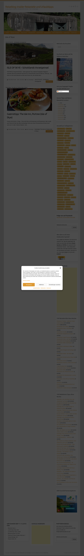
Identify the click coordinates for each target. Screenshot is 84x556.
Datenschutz (43, 288)
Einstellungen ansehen (54, 285)
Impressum (48, 288)
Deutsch (59, 91)
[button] (60, 269)
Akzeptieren (29, 285)
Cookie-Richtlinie (36, 288)
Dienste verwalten (26, 281)
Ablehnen (41, 285)
